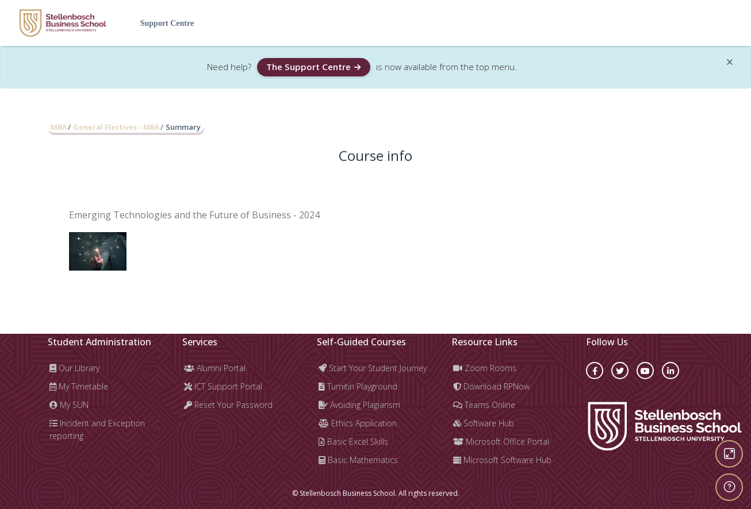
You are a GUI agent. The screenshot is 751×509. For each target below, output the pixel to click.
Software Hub (483, 423)
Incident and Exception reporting (97, 429)
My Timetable (78, 386)
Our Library (74, 368)
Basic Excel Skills (353, 441)
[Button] (729, 454)
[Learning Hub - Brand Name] (62, 23)
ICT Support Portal (223, 386)
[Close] (729, 64)
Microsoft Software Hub (502, 459)
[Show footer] (729, 487)
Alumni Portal (215, 368)
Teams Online (484, 404)
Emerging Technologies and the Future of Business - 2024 (194, 215)
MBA (59, 127)
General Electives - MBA (116, 127)
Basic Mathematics (358, 459)
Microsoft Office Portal (501, 441)
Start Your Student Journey (373, 368)
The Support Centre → (313, 66)
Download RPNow (491, 386)
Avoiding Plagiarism (359, 404)
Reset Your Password (228, 404)
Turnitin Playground (358, 386)
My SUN (69, 404)
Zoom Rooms (484, 368)
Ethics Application (358, 423)
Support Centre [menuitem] (167, 23)
